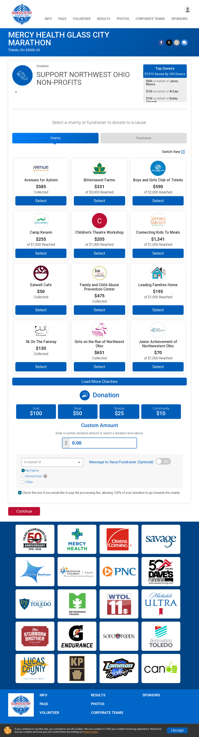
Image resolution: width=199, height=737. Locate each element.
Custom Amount (99, 427)
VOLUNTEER (82, 19)
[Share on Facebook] (162, 43)
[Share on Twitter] (169, 43)
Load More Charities (99, 383)
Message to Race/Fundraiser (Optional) (121, 463)
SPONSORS (179, 19)
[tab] (55, 139)
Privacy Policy (90, 731)
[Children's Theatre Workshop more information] (99, 222)
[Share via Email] (177, 43)
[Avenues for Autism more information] (40, 170)
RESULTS (103, 19)
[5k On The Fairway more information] (40, 331)
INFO (48, 19)
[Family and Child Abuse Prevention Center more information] (99, 275)
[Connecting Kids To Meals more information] (158, 222)
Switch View (173, 153)
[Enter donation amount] (103, 444)
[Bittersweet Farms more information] (99, 170)
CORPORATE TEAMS (150, 19)
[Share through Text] (184, 43)
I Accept (177, 730)
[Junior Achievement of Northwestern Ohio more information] (158, 331)
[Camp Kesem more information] (40, 222)
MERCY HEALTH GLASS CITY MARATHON (58, 38)
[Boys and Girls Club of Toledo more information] (158, 170)
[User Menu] (187, 9)
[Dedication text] (52, 463)
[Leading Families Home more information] (158, 275)
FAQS (62, 19)
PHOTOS (123, 19)
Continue (24, 512)
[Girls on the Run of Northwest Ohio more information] (99, 331)
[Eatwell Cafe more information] (40, 275)
